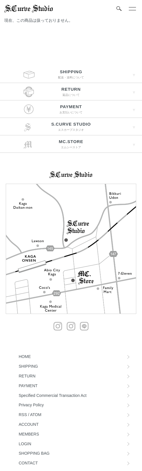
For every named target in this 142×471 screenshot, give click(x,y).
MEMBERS (29, 434)
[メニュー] (132, 8)
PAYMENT (28, 385)
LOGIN (25, 444)
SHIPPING (28, 366)
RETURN (27, 376)
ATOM (35, 414)
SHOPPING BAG (34, 453)
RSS (23, 414)
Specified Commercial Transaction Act (53, 395)
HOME (25, 356)
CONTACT (28, 463)
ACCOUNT (29, 424)
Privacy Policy (31, 405)
